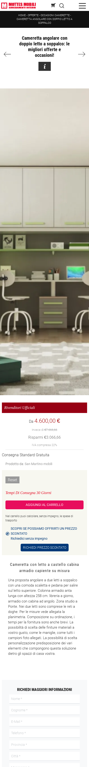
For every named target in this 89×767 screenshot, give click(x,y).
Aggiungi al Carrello (44, 505)
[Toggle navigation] (82, 6)
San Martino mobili (38, 464)
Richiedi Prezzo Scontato (44, 547)
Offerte (33, 15)
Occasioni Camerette (55, 15)
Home (22, 15)
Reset (12, 480)
